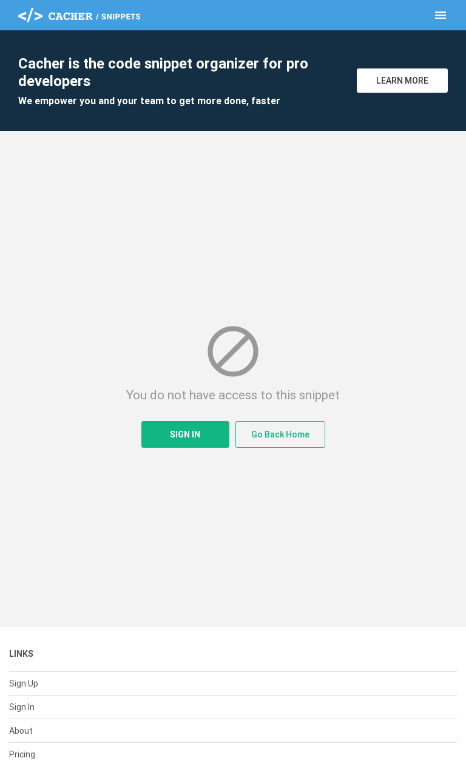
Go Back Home (280, 434)
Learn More (402, 80)
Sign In (185, 434)
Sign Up (23, 683)
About (21, 730)
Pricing (22, 754)
